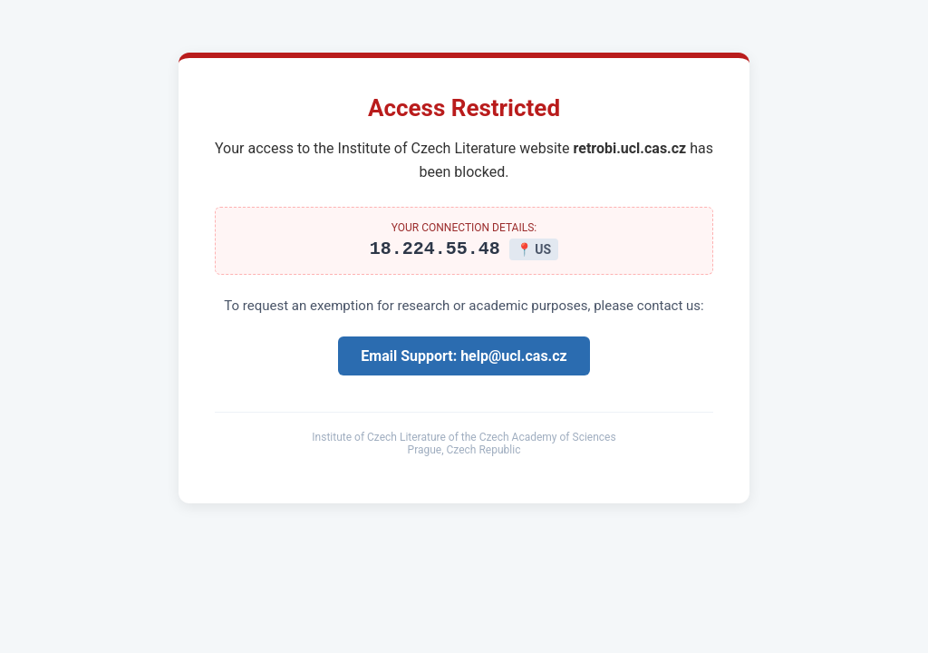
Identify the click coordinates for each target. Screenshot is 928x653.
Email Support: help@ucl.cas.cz (463, 358)
